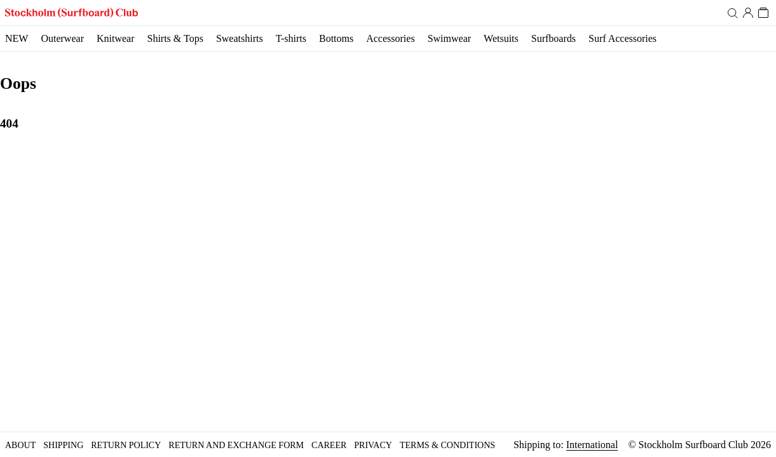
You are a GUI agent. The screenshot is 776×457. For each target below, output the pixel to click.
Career (328, 445)
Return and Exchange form (236, 445)
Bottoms (336, 38)
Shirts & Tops (175, 38)
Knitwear (116, 38)
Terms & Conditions (447, 445)
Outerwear (62, 38)
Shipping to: (566, 445)
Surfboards (553, 38)
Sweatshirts (239, 38)
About (20, 445)
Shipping (63, 445)
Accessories (390, 38)
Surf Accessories (623, 38)
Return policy (126, 445)
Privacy (373, 445)
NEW (16, 38)
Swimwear (449, 38)
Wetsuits (501, 38)
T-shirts (291, 38)
